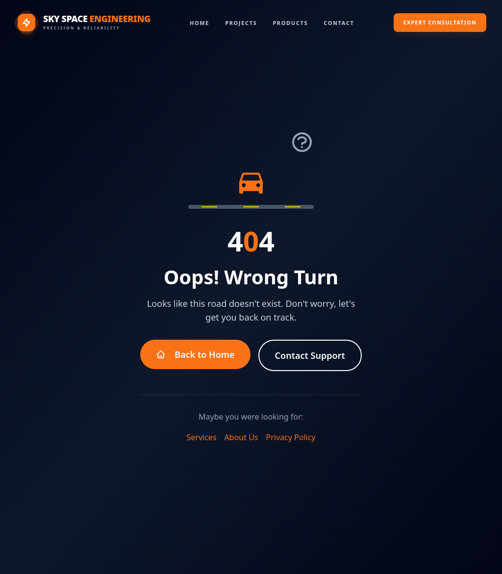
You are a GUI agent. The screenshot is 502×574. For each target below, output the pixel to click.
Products (290, 22)
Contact (339, 22)
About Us (241, 437)
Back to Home (195, 354)
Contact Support (310, 355)
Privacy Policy (291, 437)
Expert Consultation (440, 22)
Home (199, 22)
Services (202, 437)
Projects (241, 22)
